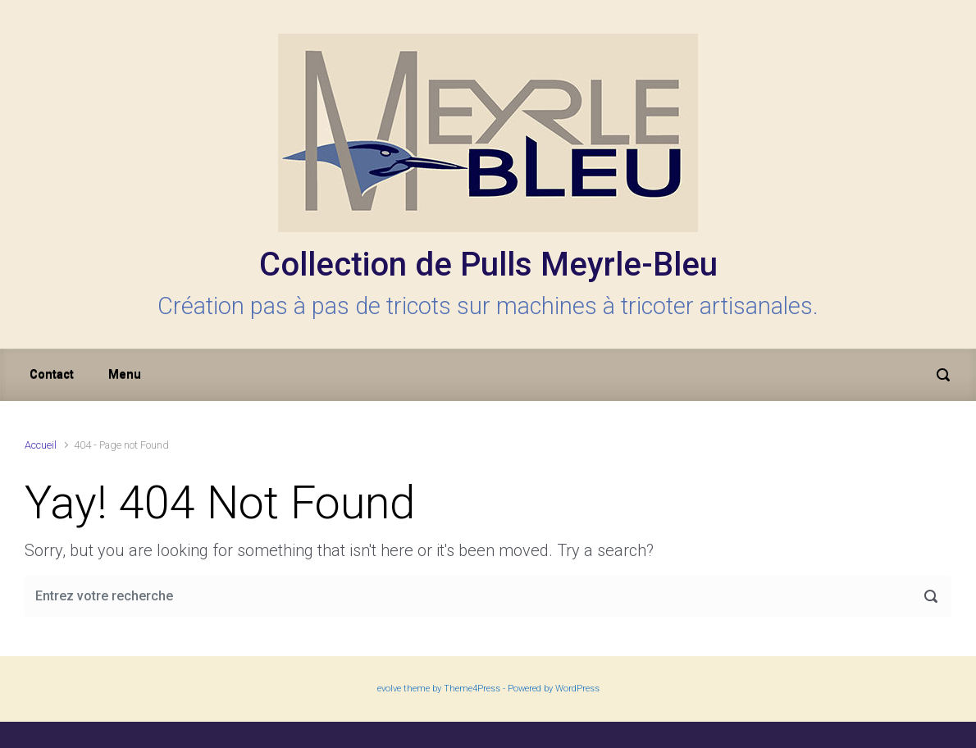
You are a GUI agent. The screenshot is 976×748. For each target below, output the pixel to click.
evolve (389, 688)
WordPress (577, 688)
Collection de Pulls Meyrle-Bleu (488, 264)
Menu (124, 374)
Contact (52, 374)
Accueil (41, 445)
